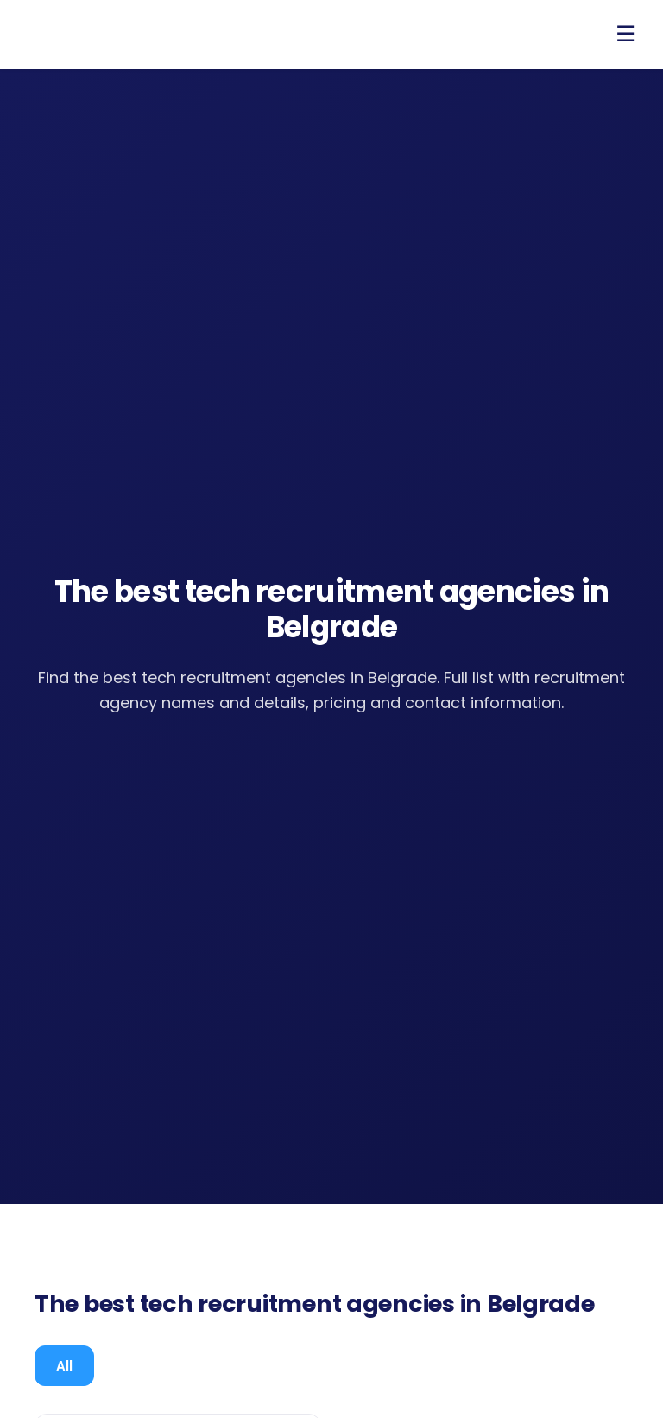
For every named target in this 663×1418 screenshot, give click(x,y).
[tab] (64, 1365)
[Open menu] (625, 34)
